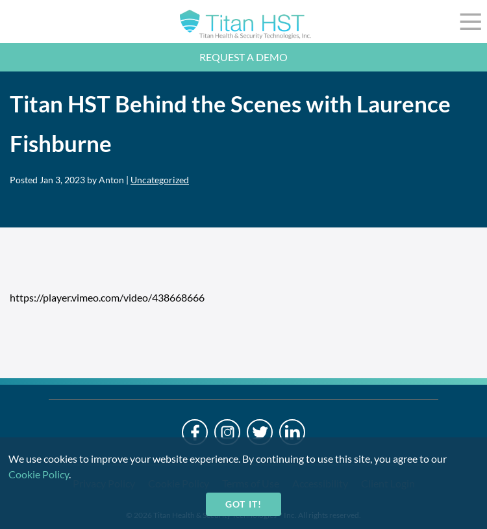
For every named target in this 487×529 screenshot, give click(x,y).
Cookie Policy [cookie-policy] (38, 474)
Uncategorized (160, 179)
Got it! (243, 504)
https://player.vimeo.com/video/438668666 (107, 297)
